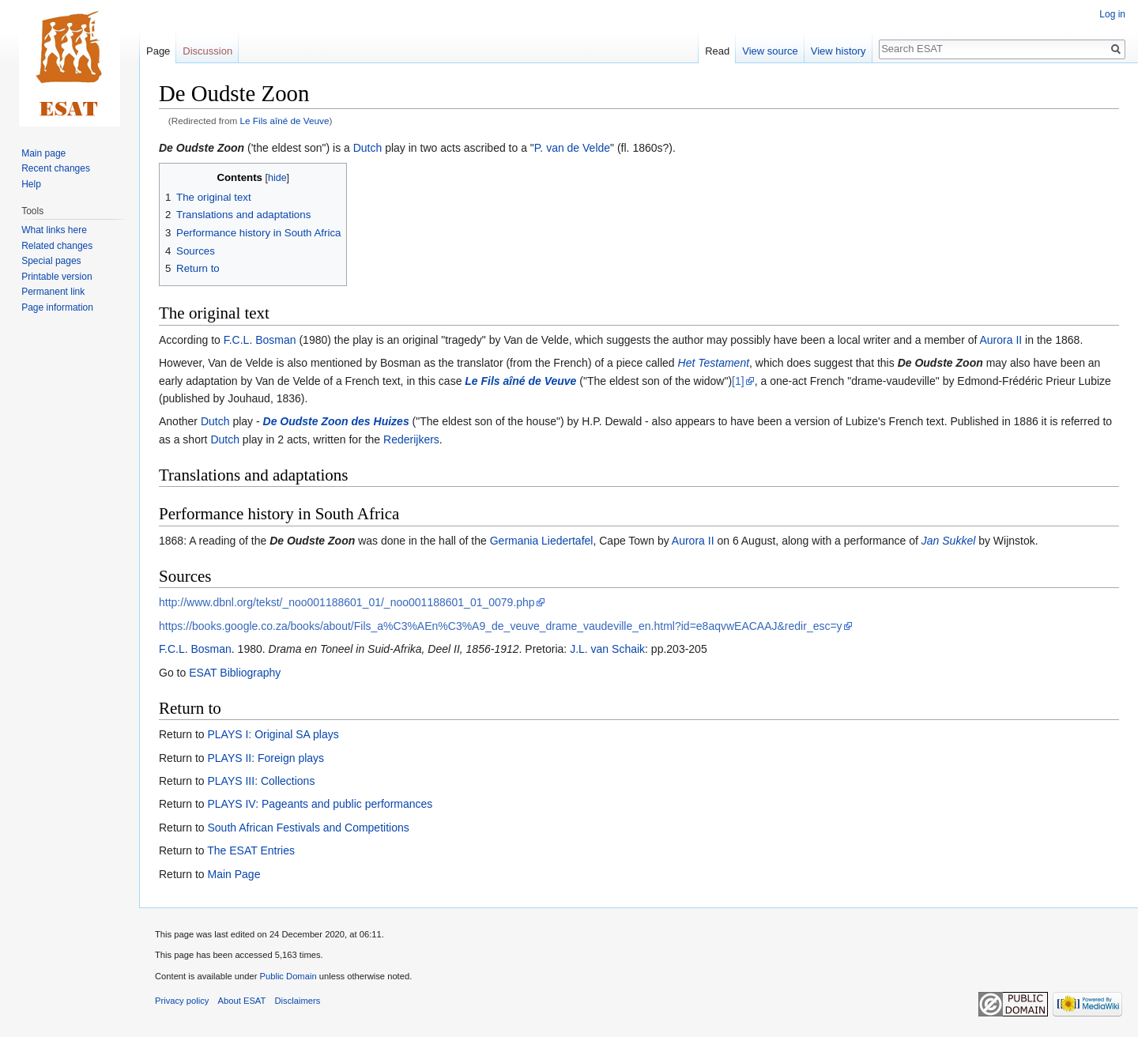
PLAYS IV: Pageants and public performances (319, 804)
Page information (57, 307)
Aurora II (1001, 340)
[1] (738, 381)
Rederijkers (411, 439)
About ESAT (242, 1000)
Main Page (233, 874)
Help (31, 184)
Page (158, 51)
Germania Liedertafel (541, 540)
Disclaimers (298, 1000)
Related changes (56, 245)
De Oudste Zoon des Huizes (336, 421)
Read (717, 51)
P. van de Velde (572, 147)
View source (770, 51)
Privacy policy (182, 1000)
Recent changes (55, 168)
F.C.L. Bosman (260, 340)
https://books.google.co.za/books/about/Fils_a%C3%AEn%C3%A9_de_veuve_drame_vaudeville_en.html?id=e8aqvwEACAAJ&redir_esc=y (500, 626)
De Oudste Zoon (201, 147)
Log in (1112, 14)
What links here (54, 230)
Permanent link (53, 291)
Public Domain (287, 976)
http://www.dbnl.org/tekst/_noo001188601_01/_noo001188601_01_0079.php (347, 602)
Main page (43, 153)
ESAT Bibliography (235, 672)
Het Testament (714, 362)
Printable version (56, 276)
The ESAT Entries (251, 850)
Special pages (51, 260)
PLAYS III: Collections (261, 781)
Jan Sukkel (948, 540)
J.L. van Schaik (607, 649)
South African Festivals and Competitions (308, 827)
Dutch (367, 147)
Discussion (207, 51)
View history (838, 51)
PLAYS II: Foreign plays (265, 758)
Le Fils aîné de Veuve (285, 120)
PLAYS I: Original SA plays (272, 734)
